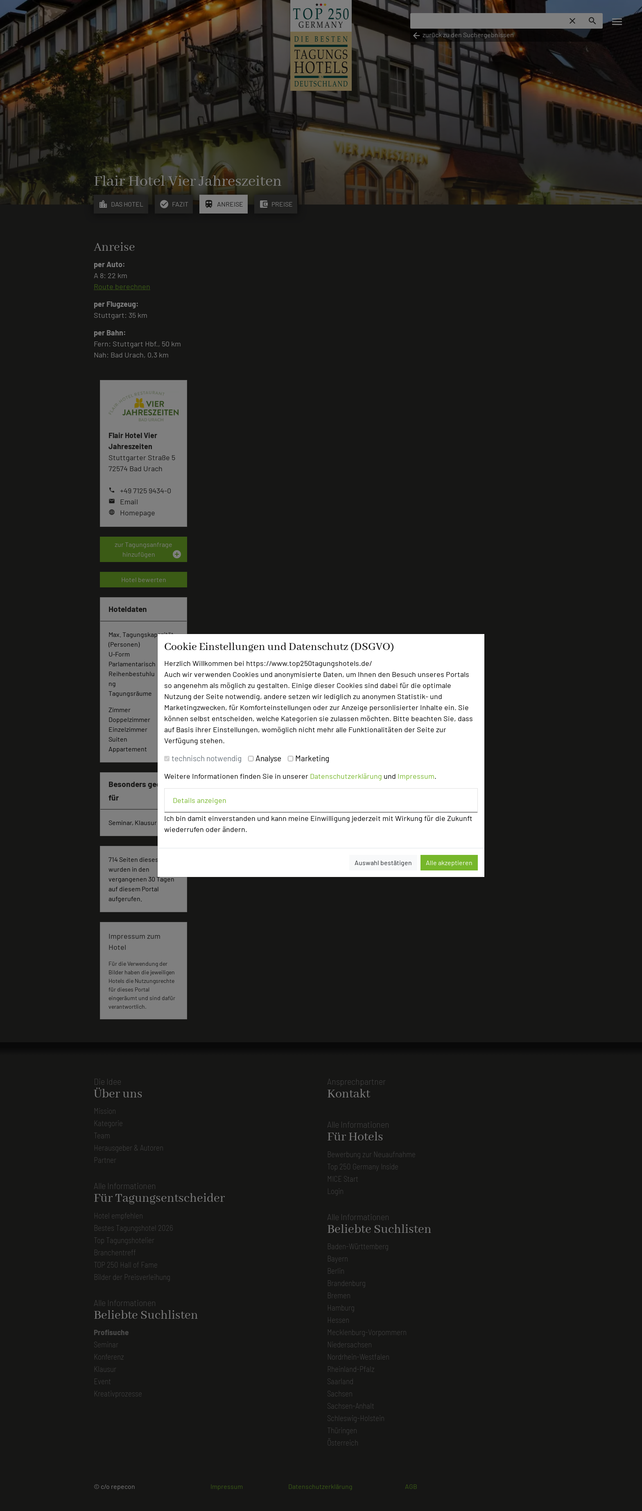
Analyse (268, 758)
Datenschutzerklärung (346, 775)
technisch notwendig (207, 758)
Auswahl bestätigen (383, 862)
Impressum (416, 775)
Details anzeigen (199, 800)
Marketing (312, 758)
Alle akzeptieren (449, 862)
